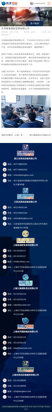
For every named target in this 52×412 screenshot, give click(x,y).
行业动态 (17, 23)
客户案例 (35, 23)
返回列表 (5, 35)
